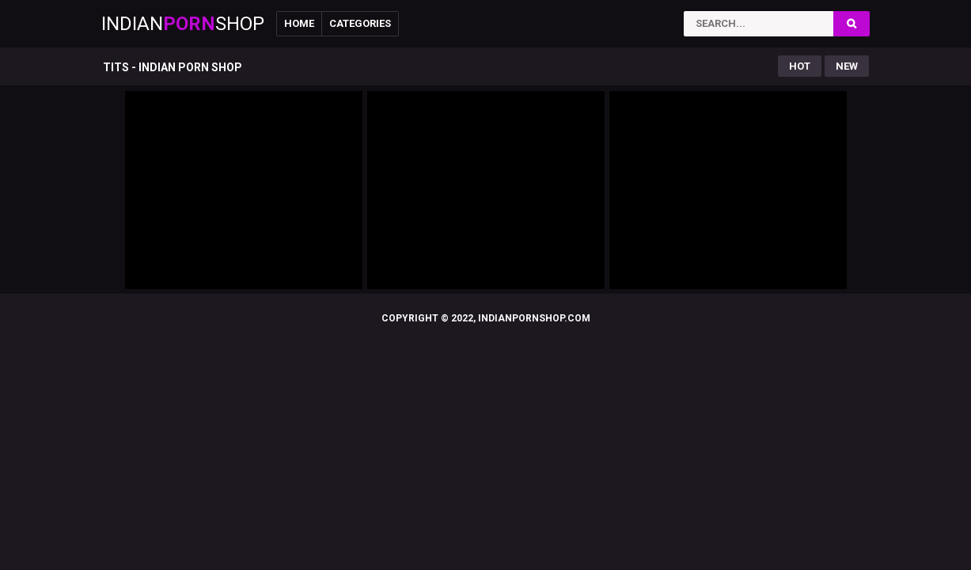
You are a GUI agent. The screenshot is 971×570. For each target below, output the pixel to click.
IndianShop (182, 24)
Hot (799, 66)
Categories (360, 23)
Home (299, 23)
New (847, 66)
